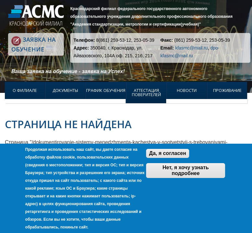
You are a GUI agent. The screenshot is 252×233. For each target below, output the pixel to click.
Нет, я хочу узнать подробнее (186, 170)
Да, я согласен (167, 153)
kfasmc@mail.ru (191, 47)
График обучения (105, 90)
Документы (65, 90)
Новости (187, 90)
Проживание (227, 90)
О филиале (25, 90)
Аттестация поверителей (146, 92)
